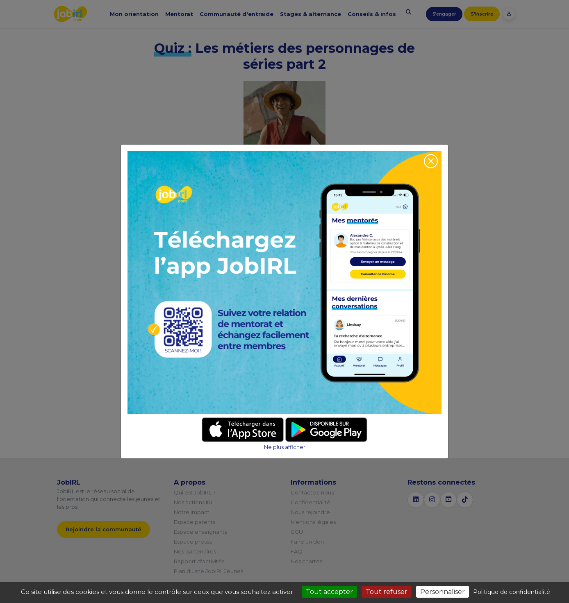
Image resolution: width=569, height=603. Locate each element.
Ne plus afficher (284, 447)
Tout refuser (386, 592)
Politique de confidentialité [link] (511, 592)
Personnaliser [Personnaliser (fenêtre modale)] (442, 592)
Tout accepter (329, 592)
